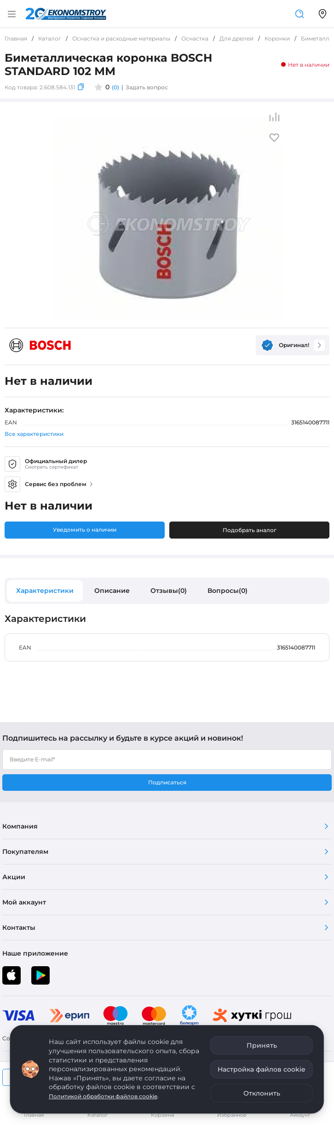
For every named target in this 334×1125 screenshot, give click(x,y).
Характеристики (45, 590)
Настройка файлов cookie (261, 1069)
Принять (262, 1045)
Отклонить (261, 1093)
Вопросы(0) (227, 590)
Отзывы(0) (168, 590)
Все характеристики (34, 433)
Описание (112, 590)
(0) (115, 87)
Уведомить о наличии (84, 529)
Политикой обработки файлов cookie (103, 1096)
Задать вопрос (147, 87)
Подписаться (167, 782)
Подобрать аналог (249, 530)
